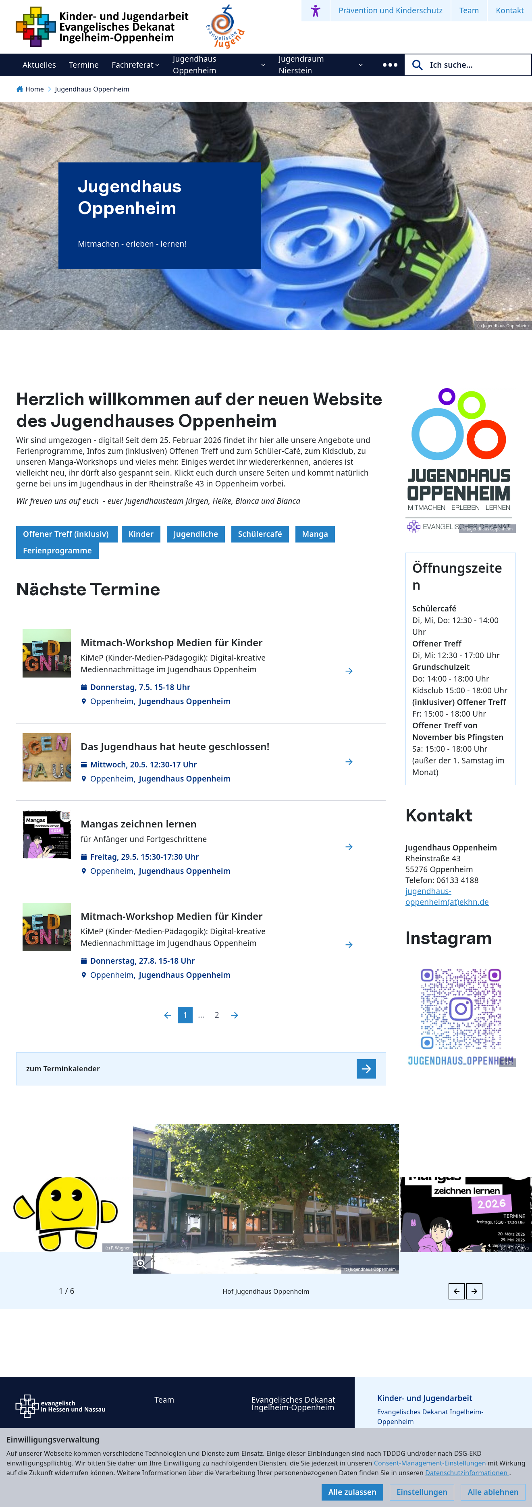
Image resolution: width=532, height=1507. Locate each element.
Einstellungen (422, 1492)
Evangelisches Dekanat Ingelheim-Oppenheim (293, 1404)
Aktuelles (39, 65)
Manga (315, 534)
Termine (84, 65)
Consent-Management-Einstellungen (431, 1463)
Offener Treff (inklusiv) (67, 534)
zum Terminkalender (63, 1068)
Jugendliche (196, 534)
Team (469, 10)
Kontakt (510, 10)
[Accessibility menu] (315, 10)
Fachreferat (133, 65)
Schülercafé (260, 534)
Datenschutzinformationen (467, 1472)
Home (30, 89)
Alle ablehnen (493, 1492)
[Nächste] (234, 1015)
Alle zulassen (352, 1492)
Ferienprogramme (57, 550)
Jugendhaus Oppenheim (194, 65)
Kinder (141, 534)
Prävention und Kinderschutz (391, 10)
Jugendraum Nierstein (301, 65)
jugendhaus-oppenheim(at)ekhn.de (447, 896)
